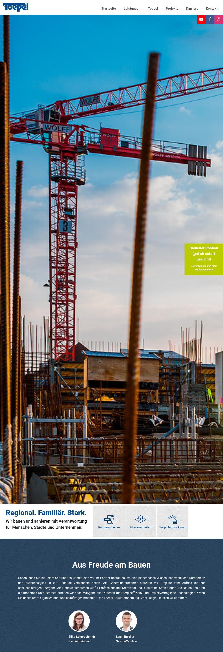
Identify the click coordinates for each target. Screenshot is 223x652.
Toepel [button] (153, 8)
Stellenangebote (204, 269)
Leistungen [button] (132, 8)
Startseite (108, 8)
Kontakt (212, 8)
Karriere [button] (192, 8)
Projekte (172, 8)
